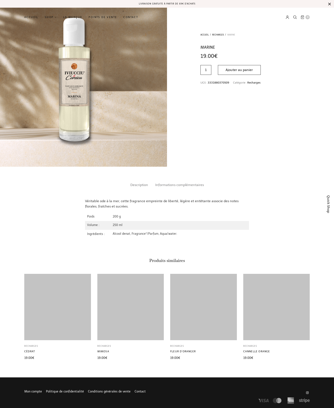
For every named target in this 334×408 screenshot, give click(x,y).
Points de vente (103, 17)
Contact (130, 17)
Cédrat (29, 351)
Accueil (31, 17)
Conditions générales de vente (109, 391)
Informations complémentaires (179, 185)
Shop (49, 17)
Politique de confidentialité (65, 391)
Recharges (218, 35)
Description (139, 185)
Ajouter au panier (239, 70)
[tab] (139, 185)
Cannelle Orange (256, 351)
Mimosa (103, 351)
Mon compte (33, 391)
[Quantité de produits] (205, 70)
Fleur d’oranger (183, 351)
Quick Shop (329, 204)
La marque (72, 17)
